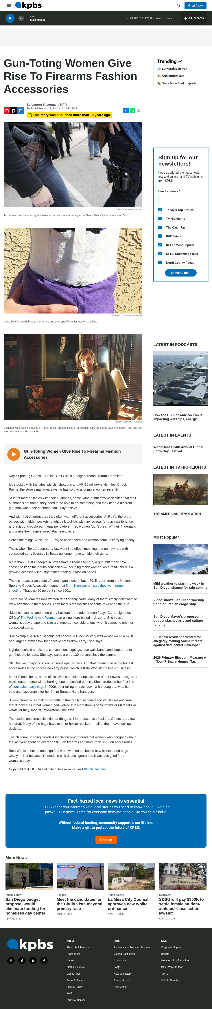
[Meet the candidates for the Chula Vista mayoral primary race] (80, 876)
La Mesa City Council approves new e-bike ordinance (128, 904)
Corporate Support (171, 947)
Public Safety (13, 894)
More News (17, 857)
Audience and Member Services (132, 947)
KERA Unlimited (95, 769)
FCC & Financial (76, 967)
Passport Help (122, 980)
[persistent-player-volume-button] (21, 18)
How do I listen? (123, 973)
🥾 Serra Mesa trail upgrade (176, 83)
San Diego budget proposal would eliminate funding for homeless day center (25, 906)
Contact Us (120, 960)
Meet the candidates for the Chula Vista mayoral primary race (79, 904)
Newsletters (73, 953)
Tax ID (164, 973)
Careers (71, 960)
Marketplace (37, 20)
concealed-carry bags (28, 687)
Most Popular (167, 537)
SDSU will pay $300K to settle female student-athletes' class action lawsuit (181, 906)
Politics (61, 894)
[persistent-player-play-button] (10, 18)
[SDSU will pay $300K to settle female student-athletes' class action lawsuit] (183, 876)
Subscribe (181, 273)
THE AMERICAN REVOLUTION (177, 514)
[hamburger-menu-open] (8, 5)
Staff (69, 993)
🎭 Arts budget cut (170, 76)
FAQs (117, 967)
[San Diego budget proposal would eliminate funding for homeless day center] (29, 876)
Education (165, 894)
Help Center (121, 986)
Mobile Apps (73, 973)
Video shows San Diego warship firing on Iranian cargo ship (178, 602)
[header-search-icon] (178, 5)
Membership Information (175, 960)
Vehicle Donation (170, 980)
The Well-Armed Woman (38, 618)
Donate (106, 840)
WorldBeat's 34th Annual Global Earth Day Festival (178, 449)
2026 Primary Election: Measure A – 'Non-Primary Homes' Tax (179, 659)
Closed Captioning (124, 953)
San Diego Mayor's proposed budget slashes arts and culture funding (178, 620)
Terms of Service (76, 1000)
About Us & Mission (78, 947)
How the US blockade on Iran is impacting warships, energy (177, 417)
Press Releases (75, 980)
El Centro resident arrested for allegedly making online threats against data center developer (177, 641)
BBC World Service (161, 18)
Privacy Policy (74, 986)
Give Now (195, 5)
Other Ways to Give (172, 967)
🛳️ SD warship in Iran (172, 69)
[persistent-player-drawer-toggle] (194, 18)
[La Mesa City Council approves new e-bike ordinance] (131, 876)
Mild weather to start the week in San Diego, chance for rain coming (180, 585)
